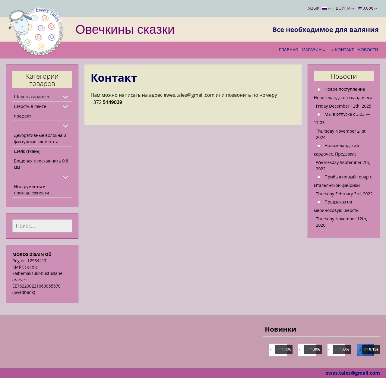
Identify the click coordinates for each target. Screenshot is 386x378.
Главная (288, 49)
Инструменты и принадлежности (31, 190)
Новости (368, 49)
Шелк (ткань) (27, 151)
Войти (343, 8)
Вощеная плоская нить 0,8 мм (41, 164)
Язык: (317, 8)
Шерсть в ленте (30, 106)
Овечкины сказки (125, 29)
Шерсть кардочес (32, 96)
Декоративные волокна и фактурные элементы (40, 138)
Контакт (344, 49)
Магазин (312, 49)
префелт (22, 116)
